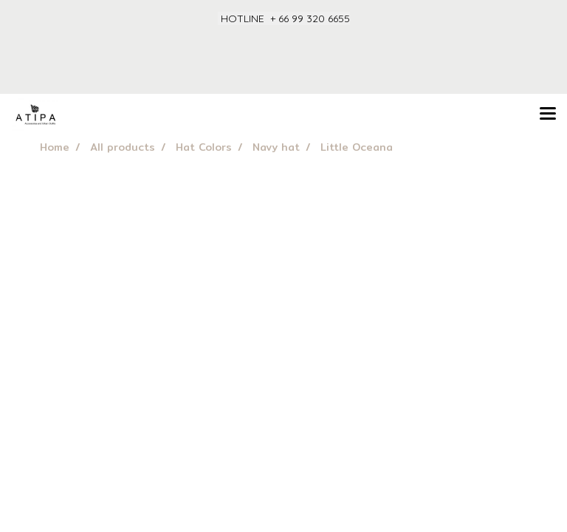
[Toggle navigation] (548, 114)
